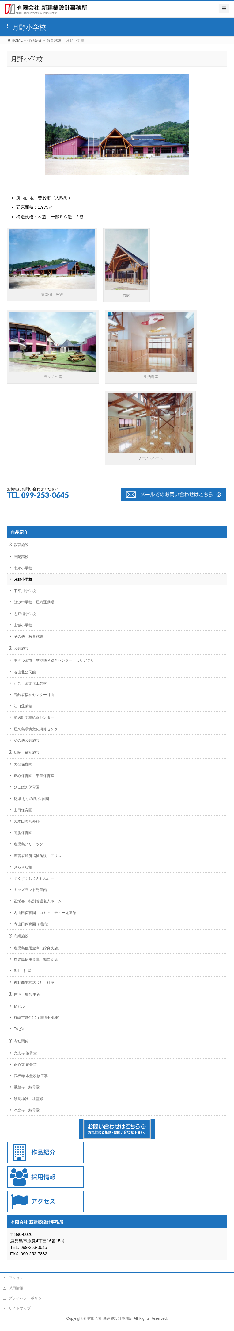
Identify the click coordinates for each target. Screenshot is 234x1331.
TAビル (19, 1029)
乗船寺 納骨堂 (27, 1087)
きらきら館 (23, 867)
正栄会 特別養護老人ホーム (38, 901)
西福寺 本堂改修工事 (31, 1076)
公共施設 (21, 648)
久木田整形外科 (27, 821)
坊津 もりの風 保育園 (31, 799)
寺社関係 (21, 1041)
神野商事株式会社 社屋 (34, 982)
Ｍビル (19, 1006)
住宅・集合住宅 (27, 994)
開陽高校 (21, 557)
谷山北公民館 (25, 672)
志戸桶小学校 (25, 614)
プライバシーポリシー (27, 1298)
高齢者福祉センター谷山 (34, 695)
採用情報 (16, 1288)
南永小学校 (23, 568)
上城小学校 (23, 625)
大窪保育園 (23, 764)
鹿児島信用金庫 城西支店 (36, 959)
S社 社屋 (22, 971)
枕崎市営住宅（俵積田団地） (38, 1017)
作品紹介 (19, 532)
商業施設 (21, 936)
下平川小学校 (25, 591)
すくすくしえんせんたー (34, 878)
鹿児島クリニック (28, 844)
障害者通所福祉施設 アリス (38, 856)
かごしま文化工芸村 (30, 683)
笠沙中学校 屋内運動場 (34, 602)
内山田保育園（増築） (32, 924)
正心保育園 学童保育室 (34, 776)
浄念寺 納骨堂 (27, 1110)
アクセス (16, 1278)
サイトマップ (20, 1308)
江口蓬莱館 (23, 706)
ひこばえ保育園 (27, 787)
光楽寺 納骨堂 (25, 1053)
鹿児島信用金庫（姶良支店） (38, 948)
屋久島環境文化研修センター (38, 729)
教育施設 (21, 545)
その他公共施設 (27, 740)
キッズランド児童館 (30, 890)
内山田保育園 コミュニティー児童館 (45, 913)
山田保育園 (23, 810)
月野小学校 (23, 579)
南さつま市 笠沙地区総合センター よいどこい (54, 660)
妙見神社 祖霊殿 (28, 1099)
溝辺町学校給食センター (34, 717)
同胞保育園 (23, 833)
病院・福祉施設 (27, 752)
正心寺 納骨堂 (25, 1064)
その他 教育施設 (28, 636)
